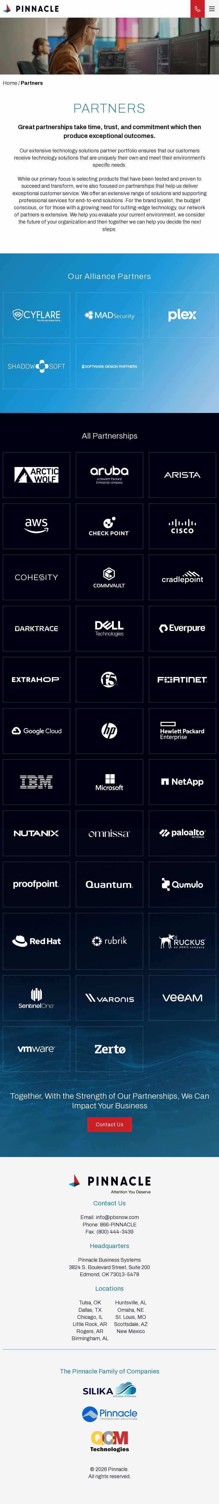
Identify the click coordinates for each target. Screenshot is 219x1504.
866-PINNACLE (118, 1225)
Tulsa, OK (90, 1302)
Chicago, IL (90, 1317)
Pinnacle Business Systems (109, 1260)
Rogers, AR (90, 1331)
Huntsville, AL (130, 1302)
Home (10, 83)
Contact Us (109, 1124)
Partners (32, 83)
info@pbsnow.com (117, 1217)
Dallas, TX (90, 1310)
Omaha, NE (130, 1310)
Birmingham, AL (90, 1338)
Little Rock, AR (90, 1324)
